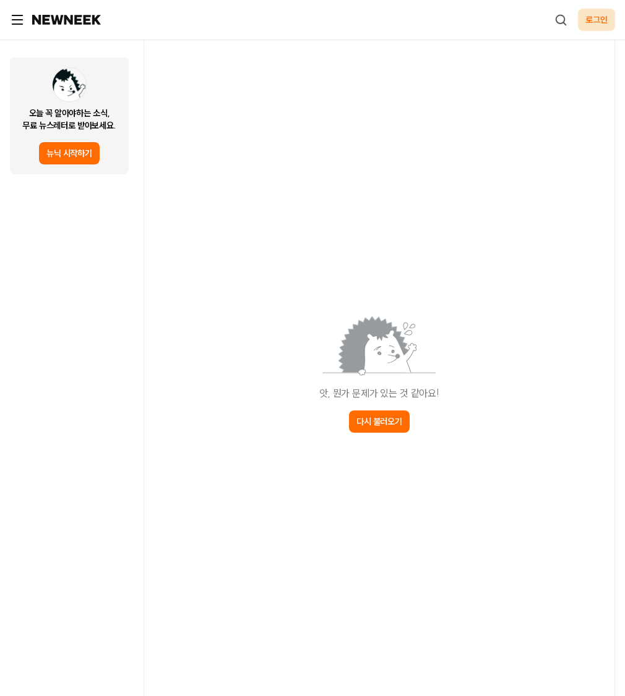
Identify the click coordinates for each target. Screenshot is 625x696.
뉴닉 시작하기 (69, 153)
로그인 (596, 19)
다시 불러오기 (379, 421)
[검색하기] (560, 19)
